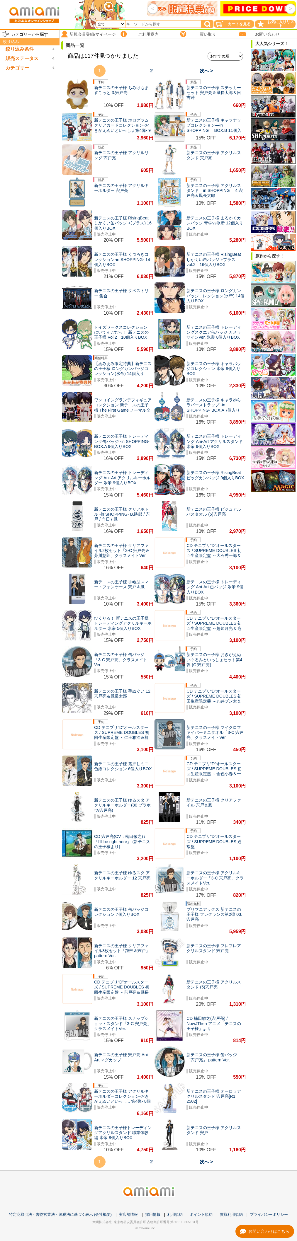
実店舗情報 (128, 1214)
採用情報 (152, 1214)
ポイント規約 (201, 1214)
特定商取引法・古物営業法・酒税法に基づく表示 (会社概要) (60, 1214)
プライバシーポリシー (269, 1214)
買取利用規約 (231, 1214)
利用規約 (175, 1214)
